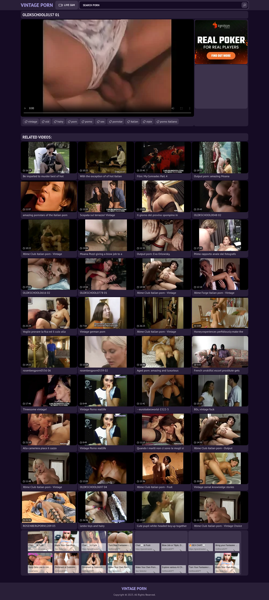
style (149, 121)
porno (88, 121)
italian (134, 121)
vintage (32, 121)
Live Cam (69, 5)
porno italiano (168, 121)
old (47, 121)
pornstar (117, 121)
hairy (60, 121)
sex (102, 121)
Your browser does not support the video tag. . (107, 68)
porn (74, 121)
